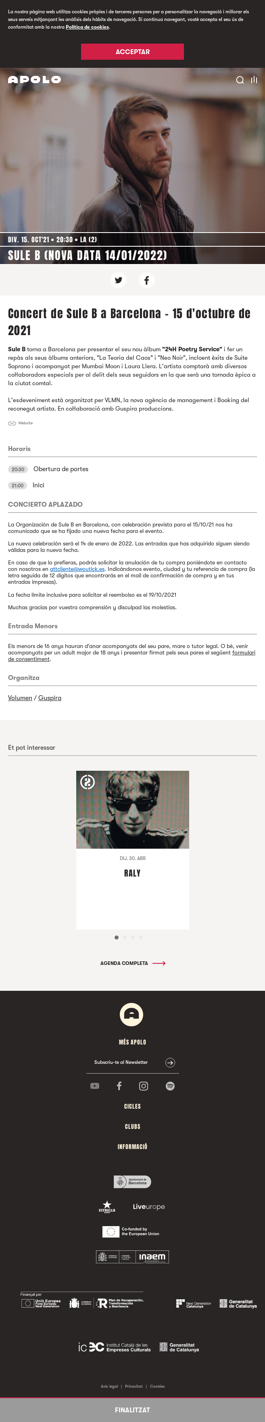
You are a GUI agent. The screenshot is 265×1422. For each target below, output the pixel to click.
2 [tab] (125, 937)
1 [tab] (117, 937)
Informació (133, 1147)
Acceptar (133, 52)
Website (25, 423)
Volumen (20, 698)
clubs (132, 1126)
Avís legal (109, 1386)
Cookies (157, 1386)
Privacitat (134, 1386)
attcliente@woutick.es (77, 569)
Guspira (49, 698)
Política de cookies (87, 27)
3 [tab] (133, 937)
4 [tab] (141, 937)
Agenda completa (132, 963)
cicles (132, 1106)
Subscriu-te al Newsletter (121, 1062)
